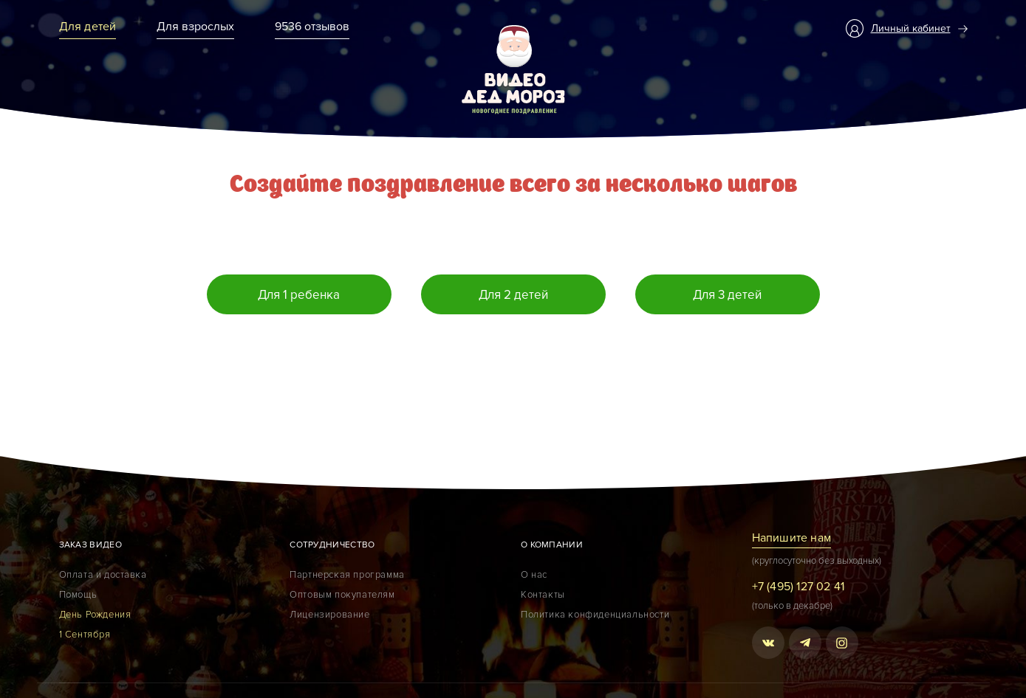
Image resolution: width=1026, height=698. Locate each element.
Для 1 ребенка (299, 295)
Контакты (543, 595)
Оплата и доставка (103, 575)
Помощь (78, 595)
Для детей (88, 26)
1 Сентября (85, 634)
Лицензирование (329, 615)
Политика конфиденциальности (595, 615)
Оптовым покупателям (342, 595)
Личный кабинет (911, 28)
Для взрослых (195, 26)
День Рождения (95, 615)
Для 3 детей (727, 295)
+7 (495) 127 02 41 (798, 586)
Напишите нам (791, 538)
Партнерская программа (347, 575)
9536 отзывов (312, 26)
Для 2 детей (513, 295)
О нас (534, 575)
